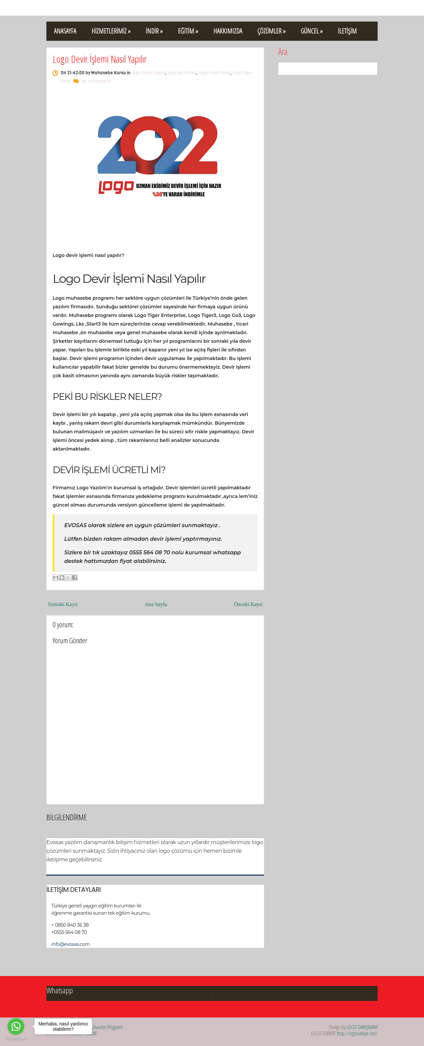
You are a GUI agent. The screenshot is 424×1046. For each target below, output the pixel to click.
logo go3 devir (181, 73)
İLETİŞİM (347, 31)
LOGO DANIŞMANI (362, 1027)
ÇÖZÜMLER (271, 31)
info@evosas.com (70, 944)
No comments (96, 81)
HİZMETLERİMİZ (111, 31)
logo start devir (214, 73)
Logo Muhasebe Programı (101, 1027)
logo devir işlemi (148, 73)
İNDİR (154, 31)
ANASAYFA (65, 31)
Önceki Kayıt (248, 604)
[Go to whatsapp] (16, 1026)
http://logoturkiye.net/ (357, 1033)
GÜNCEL (312, 31)
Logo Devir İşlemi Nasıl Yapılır (100, 59)
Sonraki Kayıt (63, 604)
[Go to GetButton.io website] (15, 1039)
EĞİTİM (188, 31)
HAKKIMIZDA (227, 31)
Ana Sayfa (156, 604)
